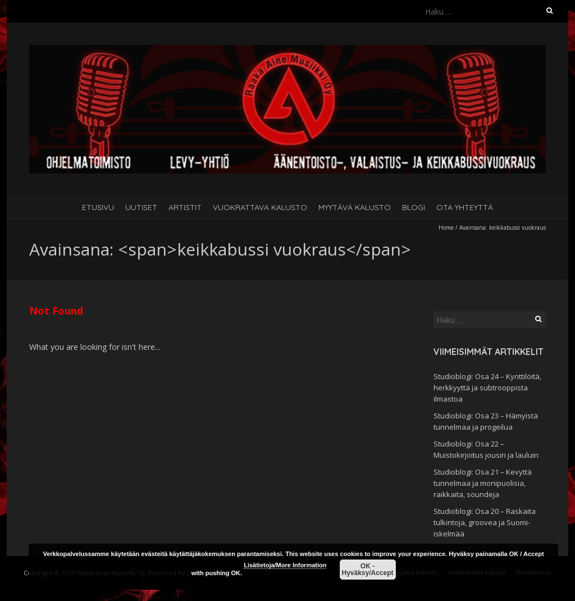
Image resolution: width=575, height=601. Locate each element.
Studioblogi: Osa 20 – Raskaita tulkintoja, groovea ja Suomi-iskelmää (484, 522)
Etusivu (98, 207)
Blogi (413, 207)
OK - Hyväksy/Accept (367, 569)
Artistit (185, 207)
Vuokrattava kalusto (260, 207)
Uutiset (141, 207)
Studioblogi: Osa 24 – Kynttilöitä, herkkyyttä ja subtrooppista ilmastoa (487, 387)
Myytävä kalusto (354, 207)
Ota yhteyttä (464, 207)
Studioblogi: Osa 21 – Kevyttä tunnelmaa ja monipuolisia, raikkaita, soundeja (482, 483)
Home (446, 227)
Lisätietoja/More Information (285, 565)
